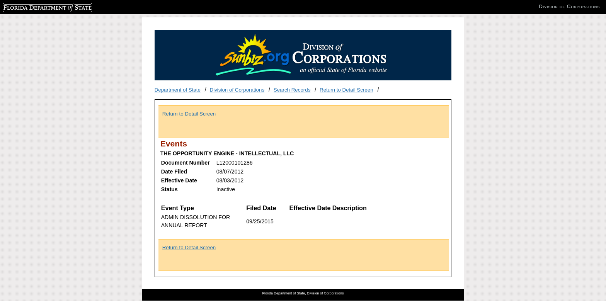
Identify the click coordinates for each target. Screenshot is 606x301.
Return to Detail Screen (346, 90)
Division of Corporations (237, 90)
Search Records (292, 90)
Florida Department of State (34, 6)
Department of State (178, 90)
